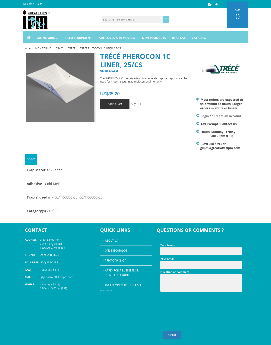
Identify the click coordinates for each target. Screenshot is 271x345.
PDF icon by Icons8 (106, 291)
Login (205, 116)
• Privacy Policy (114, 260)
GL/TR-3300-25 (90, 197)
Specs (31, 159)
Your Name (201, 245)
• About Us (110, 240)
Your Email (201, 259)
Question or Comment (201, 272)
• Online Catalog (115, 250)
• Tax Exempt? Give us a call (122, 285)
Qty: (133, 103)
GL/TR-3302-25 (66, 197)
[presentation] (189, 302)
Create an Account (227, 116)
